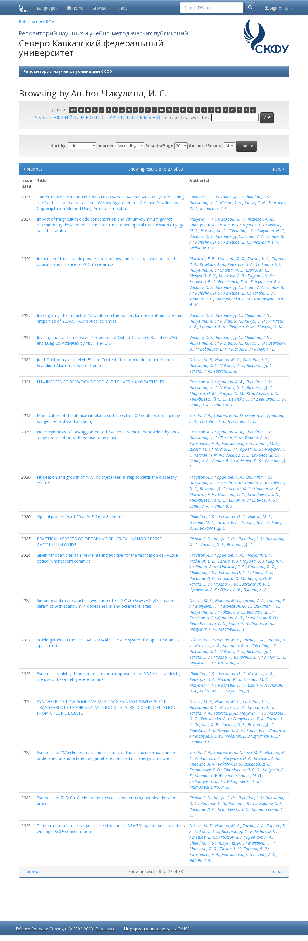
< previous (33, 169)
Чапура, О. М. (270, 327)
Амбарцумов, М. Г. (206, 781)
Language (47, 8)
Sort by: (59, 145)
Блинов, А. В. (264, 500)
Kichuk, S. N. (231, 202)
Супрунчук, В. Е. (203, 589)
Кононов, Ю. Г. (242, 803)
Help (123, 8)
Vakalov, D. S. (201, 197)
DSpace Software (32, 928)
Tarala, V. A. (229, 225)
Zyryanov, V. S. (260, 276)
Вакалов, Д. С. (229, 197)
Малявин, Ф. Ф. (231, 219)
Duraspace (105, 928)
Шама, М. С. (257, 270)
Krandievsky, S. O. (262, 393)
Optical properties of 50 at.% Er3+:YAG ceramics (81, 516)
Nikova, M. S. (201, 359)
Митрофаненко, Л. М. (210, 787)
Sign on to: (279, 8)
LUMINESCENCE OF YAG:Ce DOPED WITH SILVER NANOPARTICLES (100, 382)
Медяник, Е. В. (202, 248)
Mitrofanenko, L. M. (233, 299)
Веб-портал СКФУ (36, 21)
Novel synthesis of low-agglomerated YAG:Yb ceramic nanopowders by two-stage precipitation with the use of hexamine (108, 434)
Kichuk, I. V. (241, 349)
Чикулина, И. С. (203, 202)
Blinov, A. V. (239, 500)
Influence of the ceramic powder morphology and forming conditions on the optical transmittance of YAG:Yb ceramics (108, 261)
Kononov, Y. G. (213, 803)
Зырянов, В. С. (202, 281)
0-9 (73, 110)
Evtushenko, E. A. (233, 281)
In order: (106, 145)
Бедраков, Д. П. (214, 208)
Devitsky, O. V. (241, 399)
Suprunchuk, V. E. (255, 584)
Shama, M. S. (232, 270)
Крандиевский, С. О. (208, 399)
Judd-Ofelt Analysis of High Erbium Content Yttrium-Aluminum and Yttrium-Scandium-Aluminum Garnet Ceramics (106, 362)
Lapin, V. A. (254, 236)
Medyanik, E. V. (266, 242)
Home (75, 8)
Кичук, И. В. (264, 349)
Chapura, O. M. (242, 327)
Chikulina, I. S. (257, 197)
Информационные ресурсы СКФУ (156, 928)
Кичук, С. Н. (255, 202)
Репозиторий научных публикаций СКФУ (67, 71)
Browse (101, 8)
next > (279, 169)
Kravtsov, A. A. (260, 219)
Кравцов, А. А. (202, 225)
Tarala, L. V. (263, 293)
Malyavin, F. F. (202, 219)
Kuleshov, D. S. (208, 242)
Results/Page (159, 145)
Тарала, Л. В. (201, 299)
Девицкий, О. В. (270, 399)
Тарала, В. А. (254, 225)
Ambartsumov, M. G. (243, 775)
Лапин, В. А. (223, 405)
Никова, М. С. (213, 230)
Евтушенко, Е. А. (266, 281)
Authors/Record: (206, 145)
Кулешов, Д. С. (236, 242)
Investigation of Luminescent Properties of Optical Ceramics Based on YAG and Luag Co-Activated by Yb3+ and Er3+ (107, 340)
